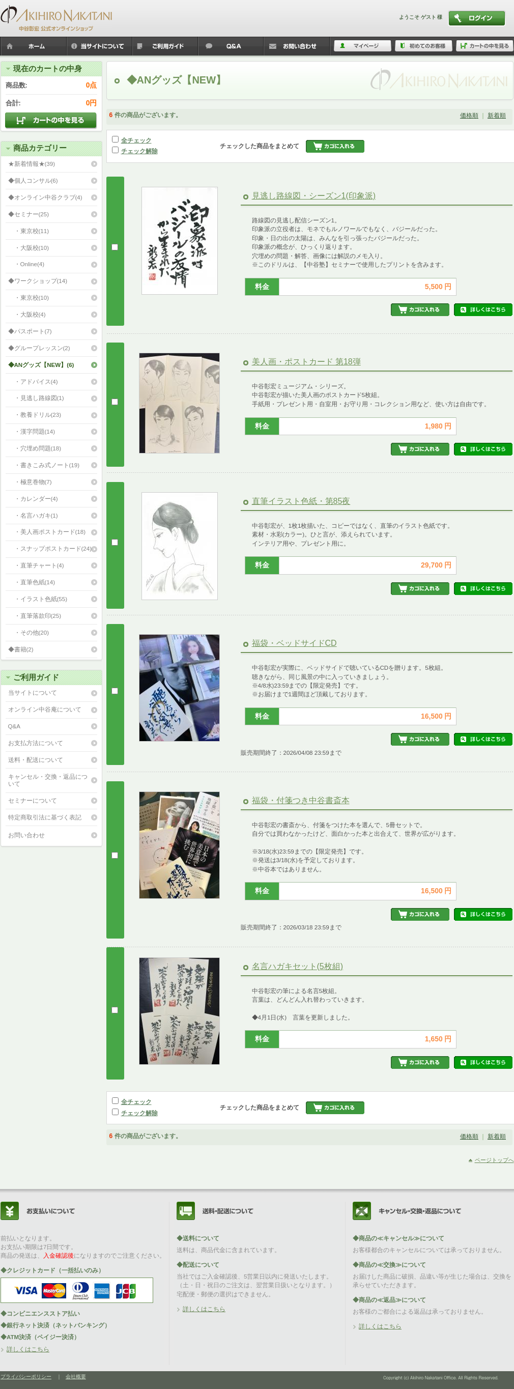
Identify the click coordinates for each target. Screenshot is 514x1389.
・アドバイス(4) (33, 381)
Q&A (14, 726)
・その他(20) (28, 632)
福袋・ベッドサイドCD (294, 643)
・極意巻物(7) (30, 481)
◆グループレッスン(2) (39, 348)
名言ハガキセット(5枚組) (298, 966)
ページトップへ (494, 1160)
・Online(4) (26, 264)
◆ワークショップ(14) (38, 280)
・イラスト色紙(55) (38, 599)
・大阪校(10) (28, 247)
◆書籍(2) (21, 649)
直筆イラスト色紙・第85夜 (301, 501)
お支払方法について (35, 743)
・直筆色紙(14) (31, 582)
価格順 (469, 115)
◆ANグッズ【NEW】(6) (41, 364)
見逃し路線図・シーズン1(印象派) (314, 195)
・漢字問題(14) (31, 431)
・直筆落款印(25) (35, 615)
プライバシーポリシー (26, 1376)
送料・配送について (35, 759)
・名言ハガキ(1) (33, 515)
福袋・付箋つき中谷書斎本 (301, 800)
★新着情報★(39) (31, 163)
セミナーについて (32, 800)
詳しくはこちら (28, 1349)
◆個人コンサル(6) (33, 180)
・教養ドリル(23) (35, 414)
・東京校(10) (28, 297)
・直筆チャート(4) (36, 565)
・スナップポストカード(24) (50, 548)
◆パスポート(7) (30, 331)
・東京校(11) (28, 231)
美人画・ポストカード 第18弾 (306, 361)
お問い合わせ (26, 835)
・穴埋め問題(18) (35, 448)
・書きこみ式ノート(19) (44, 465)
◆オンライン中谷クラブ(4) (45, 197)
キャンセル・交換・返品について (48, 780)
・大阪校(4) (27, 314)
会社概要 (76, 1376)
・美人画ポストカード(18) (47, 531)
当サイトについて (32, 692)
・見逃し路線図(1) (36, 397)
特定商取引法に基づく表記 (44, 817)
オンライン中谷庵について (44, 709)
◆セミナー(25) (28, 214)
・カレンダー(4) (33, 498)
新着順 (497, 115)
